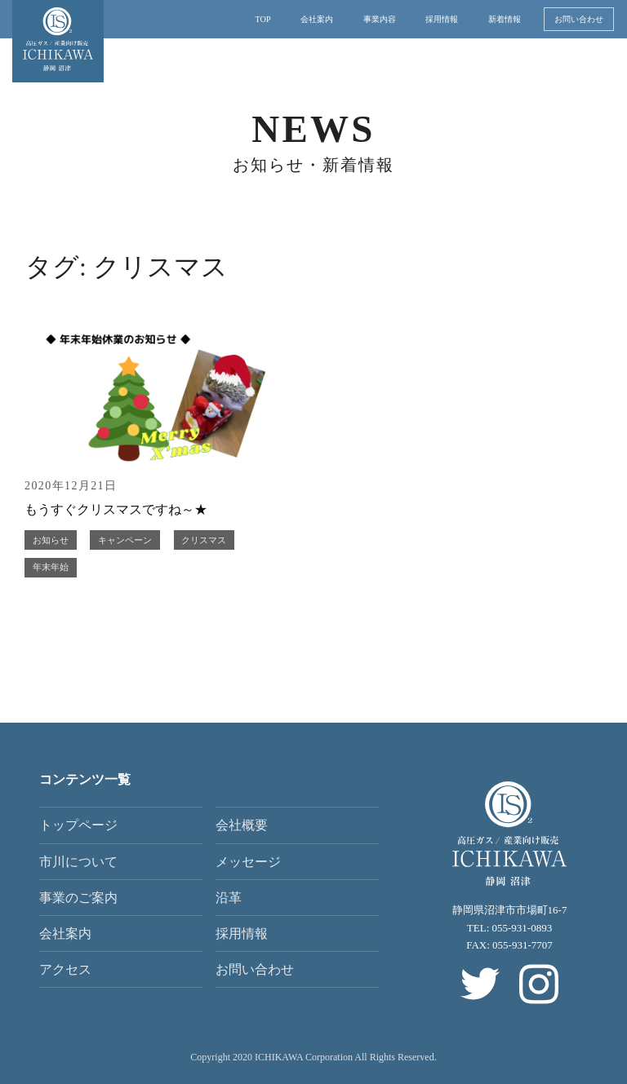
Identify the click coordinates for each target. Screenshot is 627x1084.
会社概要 (242, 825)
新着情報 (504, 19)
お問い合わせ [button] (578, 19)
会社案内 (316, 19)
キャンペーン (125, 540)
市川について (78, 862)
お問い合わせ (255, 969)
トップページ (78, 825)
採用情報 (441, 19)
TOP (263, 19)
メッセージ (248, 862)
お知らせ (51, 540)
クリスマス (203, 540)
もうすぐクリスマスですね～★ (115, 509)
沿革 (229, 898)
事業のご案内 (78, 898)
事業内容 (379, 19)
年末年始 (51, 567)
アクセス (65, 969)
